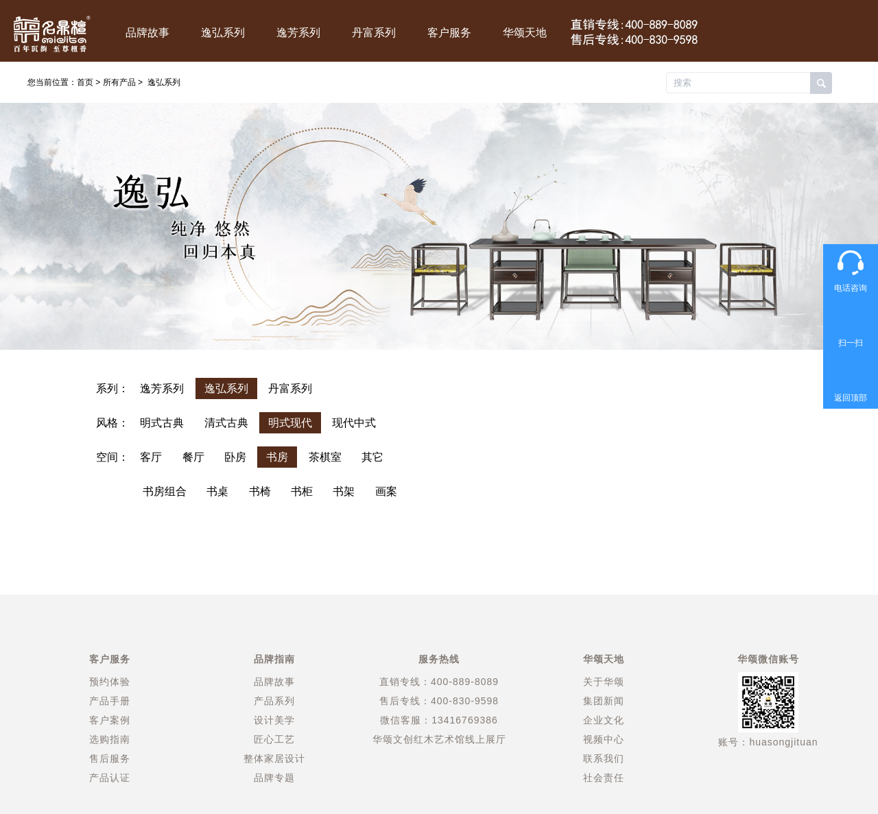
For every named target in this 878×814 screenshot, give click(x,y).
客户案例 (109, 720)
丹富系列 (374, 32)
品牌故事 (147, 32)
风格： (112, 422)
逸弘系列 (223, 32)
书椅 (260, 491)
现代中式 (354, 422)
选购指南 (109, 739)
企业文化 (603, 720)
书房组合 (165, 491)
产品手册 (109, 700)
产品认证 (109, 777)
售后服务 (109, 758)
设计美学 (274, 720)
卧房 (235, 457)
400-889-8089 (465, 681)
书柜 (302, 491)
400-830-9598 (465, 700)
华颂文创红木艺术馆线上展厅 (439, 739)
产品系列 (274, 700)
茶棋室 (325, 457)
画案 (386, 491)
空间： (112, 457)
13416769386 (464, 720)
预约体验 (109, 681)
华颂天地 (525, 32)
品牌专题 (274, 777)
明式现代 (290, 422)
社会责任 (603, 777)
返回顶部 (850, 398)
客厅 (151, 457)
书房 (277, 457)
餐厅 (193, 457)
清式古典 (226, 422)
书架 (344, 491)
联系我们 (603, 758)
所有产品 (119, 82)
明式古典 (162, 422)
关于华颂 (603, 681)
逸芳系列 (298, 32)
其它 (372, 457)
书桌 (217, 491)
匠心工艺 (274, 739)
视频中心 (603, 739)
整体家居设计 (274, 758)
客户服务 (449, 32)
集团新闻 (603, 700)
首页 (85, 82)
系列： (112, 388)
